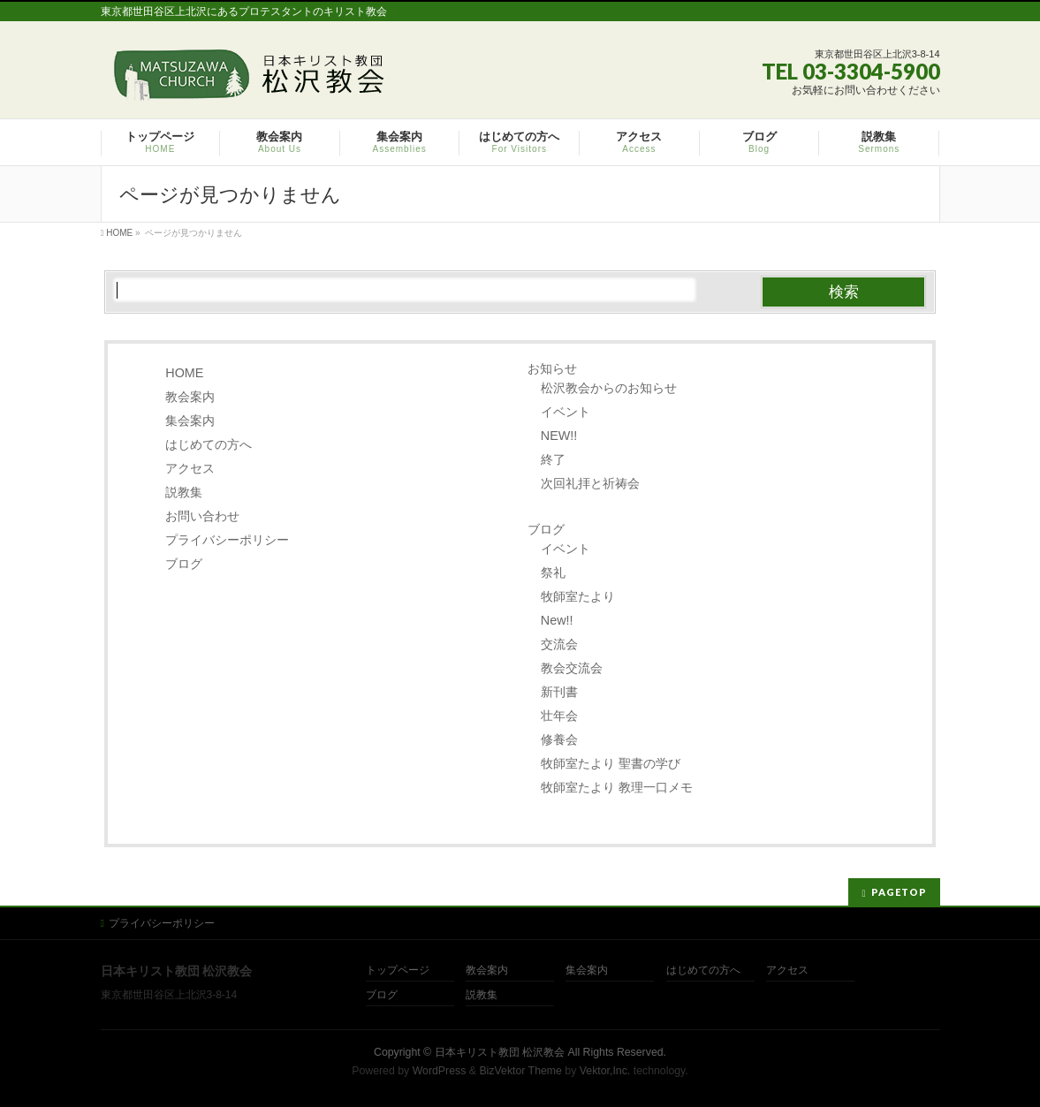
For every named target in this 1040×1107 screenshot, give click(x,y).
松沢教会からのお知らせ (609, 388)
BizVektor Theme (520, 1071)
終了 (553, 459)
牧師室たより (578, 596)
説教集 (183, 492)
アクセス (190, 468)
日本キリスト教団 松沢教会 (500, 1052)
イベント (565, 412)
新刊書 (559, 692)
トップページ (397, 970)
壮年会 (559, 716)
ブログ (183, 564)
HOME (184, 373)
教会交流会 (572, 668)
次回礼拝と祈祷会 (590, 483)
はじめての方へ (208, 444)
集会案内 (190, 420)
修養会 (559, 739)
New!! (557, 620)
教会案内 (190, 397)
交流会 (559, 644)
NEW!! (559, 435)
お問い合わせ (202, 516)
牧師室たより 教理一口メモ (617, 787)
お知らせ (552, 368)
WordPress (440, 1071)
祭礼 (553, 572)
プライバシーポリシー (227, 540)
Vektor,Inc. (605, 1071)
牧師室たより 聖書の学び (610, 763)
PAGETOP (899, 892)
